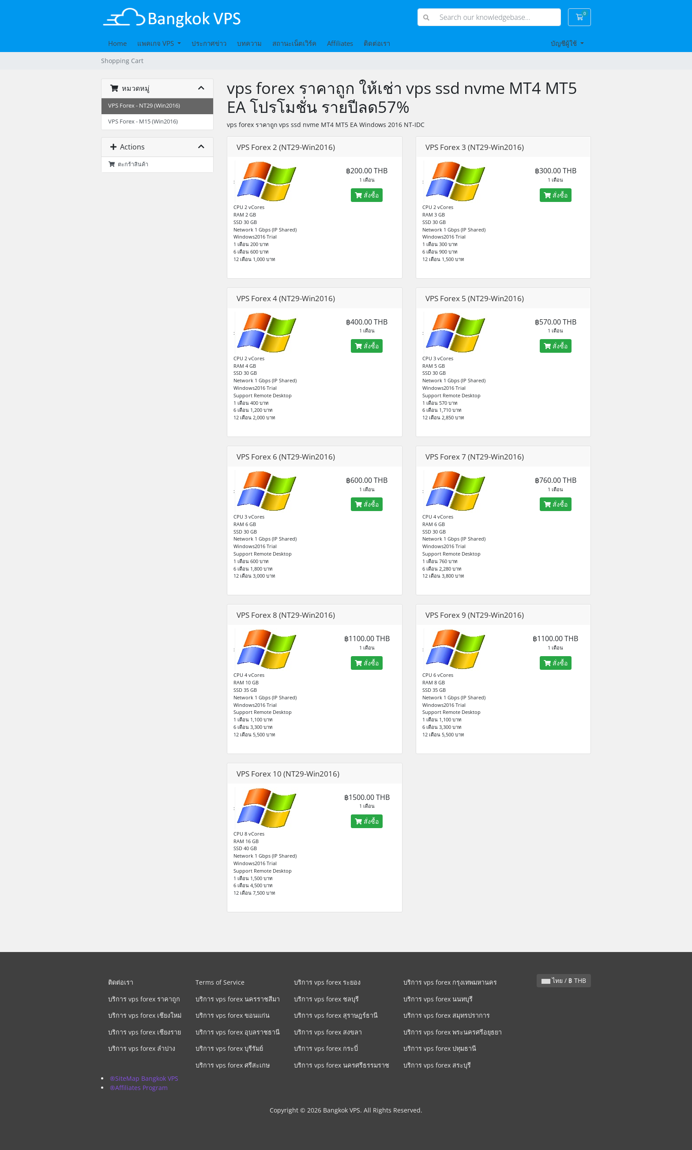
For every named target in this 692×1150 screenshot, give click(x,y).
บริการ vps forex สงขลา (328, 1032)
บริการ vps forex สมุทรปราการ (446, 1015)
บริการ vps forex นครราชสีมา (238, 999)
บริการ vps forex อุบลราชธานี (238, 1032)
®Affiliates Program (139, 1087)
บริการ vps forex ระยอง (327, 982)
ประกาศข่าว (209, 43)
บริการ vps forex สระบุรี (437, 1065)
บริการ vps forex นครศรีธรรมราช (341, 1065)
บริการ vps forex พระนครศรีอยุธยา (452, 1032)
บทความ (249, 43)
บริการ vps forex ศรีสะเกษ (233, 1065)
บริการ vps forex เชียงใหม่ (144, 1015)
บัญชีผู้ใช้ (565, 43)
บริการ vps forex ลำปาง (141, 1048)
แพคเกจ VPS (156, 43)
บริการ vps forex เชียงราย (144, 1032)
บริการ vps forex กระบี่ (326, 1048)
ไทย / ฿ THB (564, 980)
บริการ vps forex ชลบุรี (326, 999)
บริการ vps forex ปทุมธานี (439, 1048)
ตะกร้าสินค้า (128, 164)
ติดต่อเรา (377, 43)
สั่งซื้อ (367, 195)
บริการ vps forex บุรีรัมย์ (229, 1048)
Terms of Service (220, 982)
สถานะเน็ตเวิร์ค (294, 43)
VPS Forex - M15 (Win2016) (143, 121)
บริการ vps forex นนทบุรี (438, 999)
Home (117, 43)
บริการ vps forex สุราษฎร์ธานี (336, 1015)
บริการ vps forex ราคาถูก (144, 999)
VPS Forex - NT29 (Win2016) (144, 105)
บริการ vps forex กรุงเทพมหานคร (450, 982)
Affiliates (340, 43)
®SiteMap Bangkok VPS (144, 1078)
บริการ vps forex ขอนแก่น (233, 1015)
